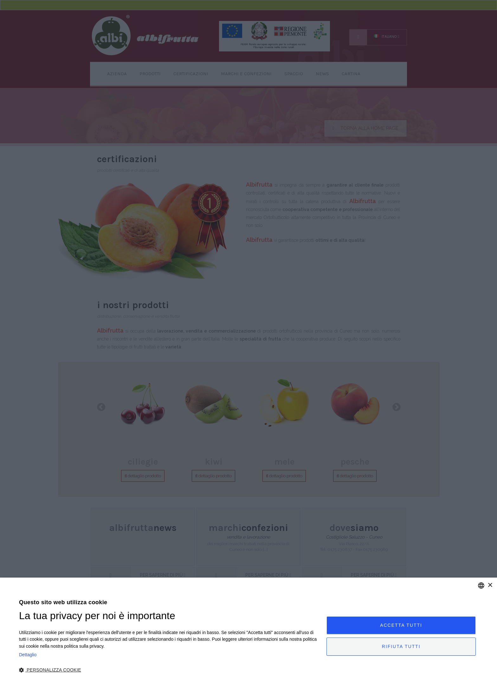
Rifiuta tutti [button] (401, 646)
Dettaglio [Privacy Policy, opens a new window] (27, 654)
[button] (168, 670)
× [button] (489, 585)
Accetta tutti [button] (401, 625)
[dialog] (248, 633)
